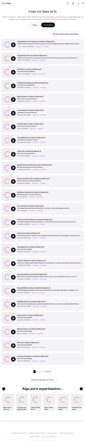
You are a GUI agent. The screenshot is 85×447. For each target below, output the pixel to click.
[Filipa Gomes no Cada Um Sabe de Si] (31, 97)
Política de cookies (66, 433)
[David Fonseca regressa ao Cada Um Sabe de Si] (34, 166)
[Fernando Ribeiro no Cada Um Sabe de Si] (49, 275)
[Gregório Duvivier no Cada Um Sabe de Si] (49, 56)
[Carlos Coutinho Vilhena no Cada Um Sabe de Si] (49, 221)
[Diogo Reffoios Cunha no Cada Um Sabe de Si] (49, 289)
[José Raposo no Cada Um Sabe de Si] (32, 111)
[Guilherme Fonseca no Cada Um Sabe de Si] (33, 84)
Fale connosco (52, 433)
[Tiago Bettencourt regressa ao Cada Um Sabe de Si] (49, 42)
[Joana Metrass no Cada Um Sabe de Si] (32, 139)
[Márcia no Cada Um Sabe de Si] (31, 343)
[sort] (66, 34)
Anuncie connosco (48, 436)
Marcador (37, 46)
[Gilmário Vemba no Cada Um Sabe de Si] (49, 262)
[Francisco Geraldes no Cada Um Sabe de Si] (32, 357)
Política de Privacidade (37, 433)
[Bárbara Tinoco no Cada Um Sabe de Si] (31, 330)
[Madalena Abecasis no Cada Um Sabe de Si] (33, 193)
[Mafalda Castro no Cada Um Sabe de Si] (49, 302)
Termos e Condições (19, 433)
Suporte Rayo (35, 436)
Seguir (34, 25)
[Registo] (78, 3)
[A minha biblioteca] (73, 3)
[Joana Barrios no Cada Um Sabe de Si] (32, 248)
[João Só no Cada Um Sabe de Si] (49, 234)
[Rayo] (42, 428)
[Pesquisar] (68, 3)
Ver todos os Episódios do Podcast (42, 380)
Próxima (48, 372)
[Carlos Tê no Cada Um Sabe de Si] (31, 152)
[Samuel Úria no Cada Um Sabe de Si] (31, 316)
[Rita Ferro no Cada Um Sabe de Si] (31, 70)
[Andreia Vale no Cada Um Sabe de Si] (30, 125)
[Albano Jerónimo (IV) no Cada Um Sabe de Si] (33, 180)
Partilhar (48, 25)
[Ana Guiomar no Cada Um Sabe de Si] (43, 207)
